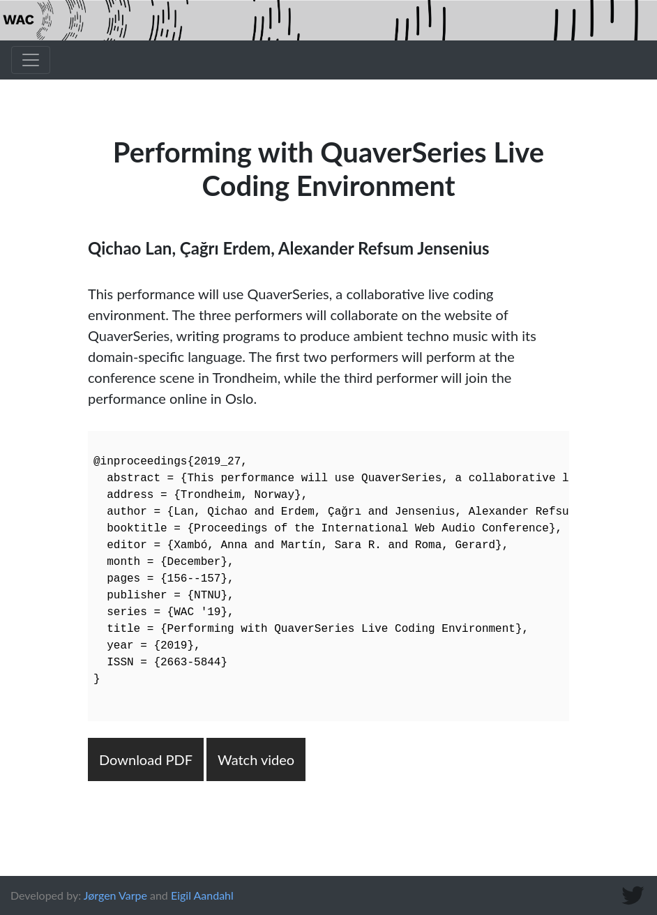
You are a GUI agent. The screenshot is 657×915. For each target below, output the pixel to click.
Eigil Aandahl (202, 895)
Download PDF (145, 759)
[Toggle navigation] (30, 60)
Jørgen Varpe (115, 895)
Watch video (256, 759)
